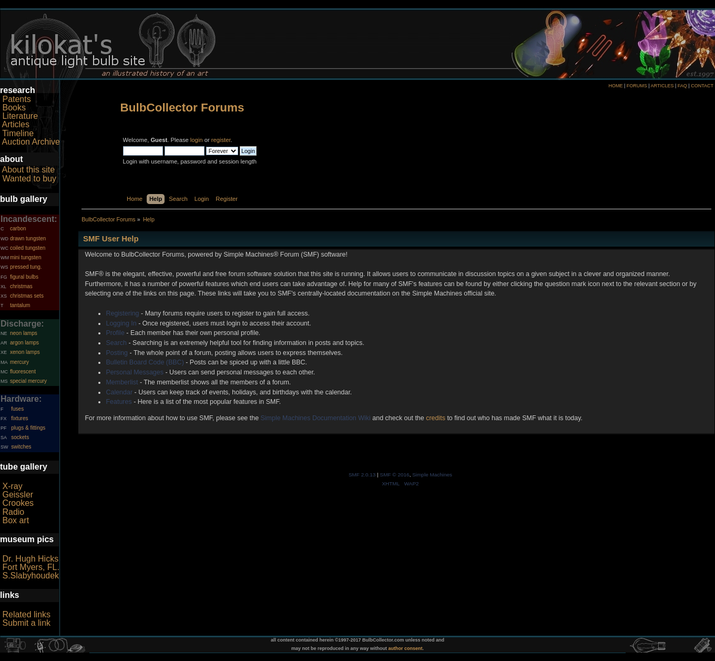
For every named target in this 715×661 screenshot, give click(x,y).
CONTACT (702, 85)
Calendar (119, 392)
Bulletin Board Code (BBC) (144, 362)
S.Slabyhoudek (30, 575)
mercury (19, 362)
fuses (17, 409)
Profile (115, 333)
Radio (13, 511)
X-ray (12, 486)
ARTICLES (662, 85)
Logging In (121, 323)
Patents (16, 99)
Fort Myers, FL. (30, 567)
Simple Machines (432, 474)
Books (13, 107)
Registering (122, 313)
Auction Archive (31, 141)
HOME (615, 85)
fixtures (19, 418)
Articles (15, 124)
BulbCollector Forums (182, 107)
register (221, 140)
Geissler (17, 494)
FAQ (682, 85)
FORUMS (637, 85)
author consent (406, 648)
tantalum (20, 305)
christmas (21, 286)
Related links (26, 614)
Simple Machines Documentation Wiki (316, 418)
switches (21, 447)
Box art (15, 520)
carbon (18, 228)
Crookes (18, 503)
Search (116, 343)
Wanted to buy (29, 178)
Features (118, 401)
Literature (20, 115)
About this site (28, 169)
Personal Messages (135, 372)
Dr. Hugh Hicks (30, 558)
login (196, 140)
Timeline (18, 133)
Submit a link (26, 622)
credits (435, 418)
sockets (20, 437)
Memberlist (122, 382)
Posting (117, 353)
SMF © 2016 (395, 474)
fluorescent (23, 371)
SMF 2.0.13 (362, 474)
